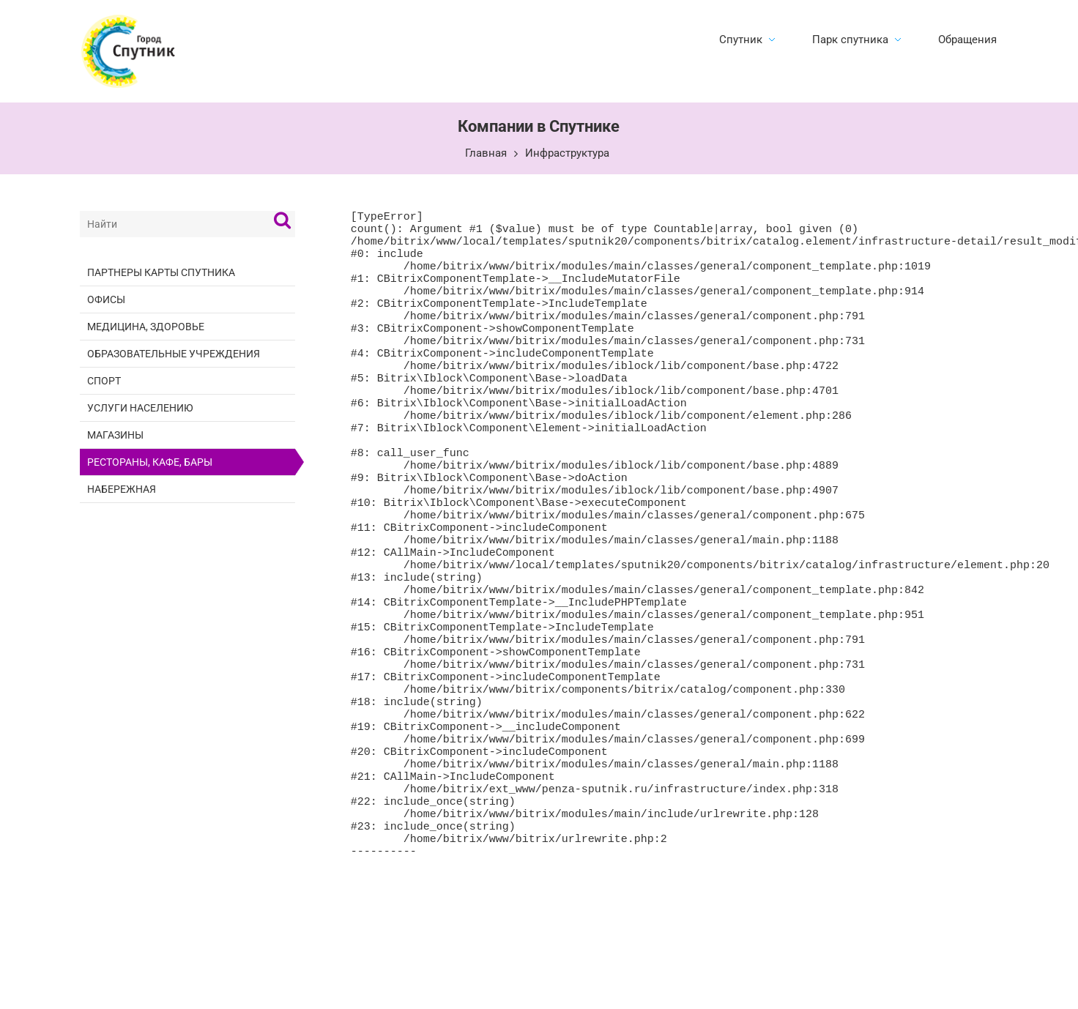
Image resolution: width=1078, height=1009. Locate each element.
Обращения (967, 39)
